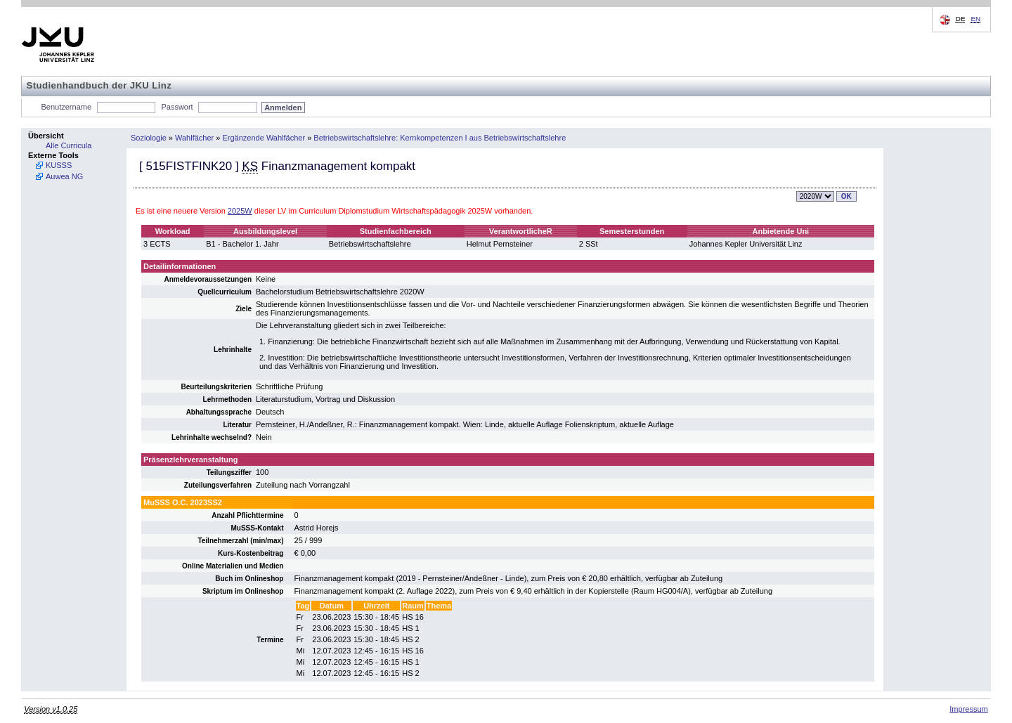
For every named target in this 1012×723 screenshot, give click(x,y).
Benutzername (66, 107)
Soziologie (149, 137)
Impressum (968, 709)
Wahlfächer (194, 137)
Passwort (177, 107)
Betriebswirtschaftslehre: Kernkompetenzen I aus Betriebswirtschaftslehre (439, 137)
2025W (240, 211)
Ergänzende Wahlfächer (264, 137)
